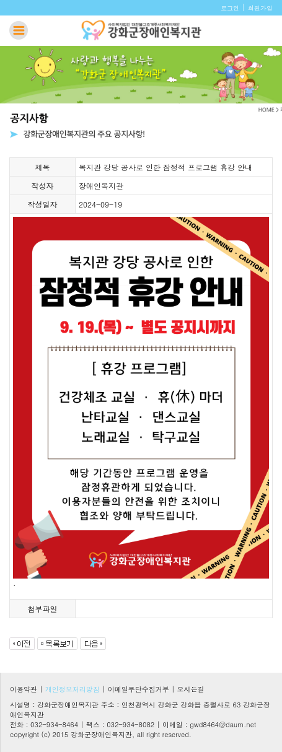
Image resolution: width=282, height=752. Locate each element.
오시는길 (191, 689)
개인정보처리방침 (72, 689)
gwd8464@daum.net (223, 724)
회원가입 (260, 8)
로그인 (230, 8)
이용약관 (23, 689)
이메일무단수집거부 (138, 689)
